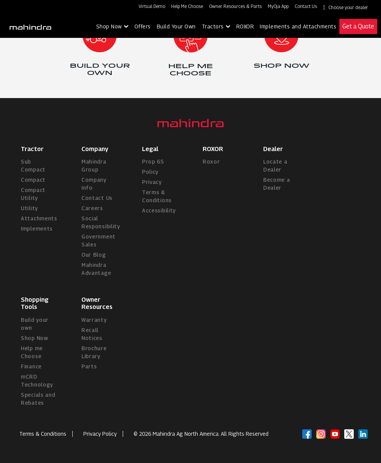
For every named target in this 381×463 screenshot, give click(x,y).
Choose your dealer (348, 7)
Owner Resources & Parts (235, 6)
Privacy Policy (100, 433)
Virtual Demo (152, 6)
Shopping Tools (34, 303)
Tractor (32, 149)
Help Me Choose (187, 6)
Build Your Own (176, 26)
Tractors (213, 26)
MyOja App (278, 6)
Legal (150, 149)
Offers (142, 26)
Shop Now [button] (109, 26)
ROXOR (245, 26)
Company (94, 149)
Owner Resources (96, 303)
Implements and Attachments (298, 26)
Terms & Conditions (42, 433)
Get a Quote (358, 26)
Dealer (273, 149)
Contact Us (306, 6)
